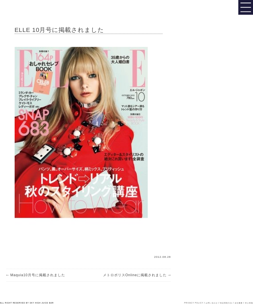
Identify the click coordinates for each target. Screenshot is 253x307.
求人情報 (249, 303)
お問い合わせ (212, 303)
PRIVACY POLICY (193, 303)
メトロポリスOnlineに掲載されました (137, 275)
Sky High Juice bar (24, 8)
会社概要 (239, 303)
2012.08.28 (162, 256)
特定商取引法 (226, 303)
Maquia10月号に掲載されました (35, 275)
